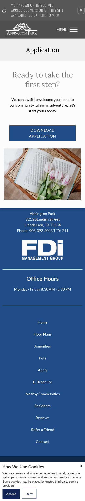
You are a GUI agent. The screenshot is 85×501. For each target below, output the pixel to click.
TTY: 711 (42, 230)
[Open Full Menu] (66, 29)
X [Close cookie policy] (81, 466)
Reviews (42, 417)
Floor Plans (43, 334)
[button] (81, 10)
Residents (42, 405)
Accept (11, 494)
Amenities (42, 346)
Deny (29, 494)
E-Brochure (42, 382)
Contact (42, 441)
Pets (42, 358)
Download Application (42, 133)
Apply (42, 370)
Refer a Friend (42, 429)
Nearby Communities (42, 394)
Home (43, 322)
